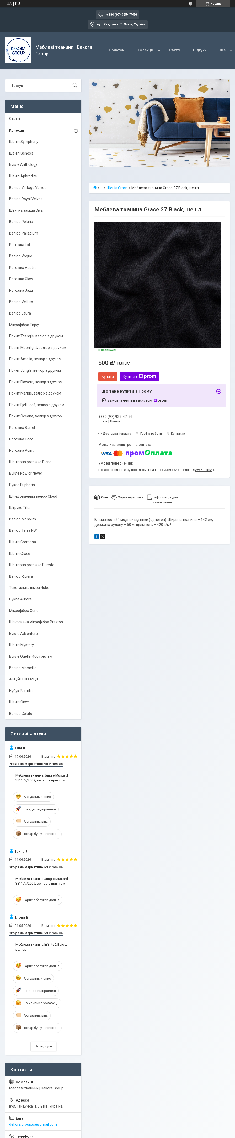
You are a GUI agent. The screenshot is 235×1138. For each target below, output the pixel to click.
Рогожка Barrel (22, 428)
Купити (108, 376)
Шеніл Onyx (19, 702)
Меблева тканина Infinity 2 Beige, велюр (41, 947)
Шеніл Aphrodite (23, 176)
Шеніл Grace (117, 188)
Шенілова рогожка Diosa (30, 462)
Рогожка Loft (20, 245)
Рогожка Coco (21, 439)
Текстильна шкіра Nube (29, 588)
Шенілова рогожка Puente (31, 565)
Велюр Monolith (22, 519)
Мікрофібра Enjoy (24, 325)
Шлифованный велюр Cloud (33, 496)
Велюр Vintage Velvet (27, 187)
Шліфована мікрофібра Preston (36, 622)
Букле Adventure (23, 633)
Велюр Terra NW (23, 530)
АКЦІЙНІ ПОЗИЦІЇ (23, 679)
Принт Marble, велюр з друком (35, 393)
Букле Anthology (23, 164)
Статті (174, 50)
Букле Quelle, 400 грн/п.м (30, 656)
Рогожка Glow (21, 279)
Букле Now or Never (25, 473)
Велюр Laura (20, 313)
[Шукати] (75, 85)
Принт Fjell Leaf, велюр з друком (36, 405)
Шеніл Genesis (21, 153)
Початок (116, 50)
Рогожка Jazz (21, 290)
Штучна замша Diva (26, 210)
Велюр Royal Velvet (25, 199)
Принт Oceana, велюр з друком (35, 416)
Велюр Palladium (23, 233)
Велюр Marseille (22, 668)
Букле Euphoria (22, 485)
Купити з (139, 376)
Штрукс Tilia (19, 508)
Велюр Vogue (20, 256)
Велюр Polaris (21, 222)
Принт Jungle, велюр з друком (35, 370)
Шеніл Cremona (22, 542)
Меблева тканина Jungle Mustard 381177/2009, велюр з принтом (41, 777)
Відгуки (200, 50)
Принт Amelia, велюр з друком (35, 359)
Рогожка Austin (22, 267)
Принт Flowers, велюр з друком (35, 382)
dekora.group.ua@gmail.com (33, 1124)
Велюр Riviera (21, 576)
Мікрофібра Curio (24, 611)
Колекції (145, 50)
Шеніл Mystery (21, 645)
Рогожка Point (21, 450)
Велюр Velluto (21, 302)
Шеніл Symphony (23, 142)
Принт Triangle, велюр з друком (36, 336)
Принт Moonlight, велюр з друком (37, 347)
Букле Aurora (20, 599)
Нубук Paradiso (22, 691)
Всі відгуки (43, 1046)
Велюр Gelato (20, 713)
